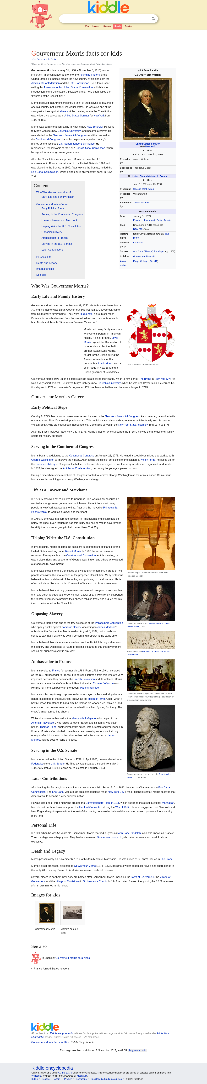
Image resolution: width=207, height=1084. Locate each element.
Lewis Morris (105, 363)
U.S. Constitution (79, 83)
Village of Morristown (68, 881)
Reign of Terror (96, 698)
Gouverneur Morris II (144, 256)
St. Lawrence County (95, 881)
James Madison (106, 627)
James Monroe (141, 202)
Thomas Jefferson (103, 683)
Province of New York (144, 220)
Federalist (138, 242)
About (57, 1079)
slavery (64, 111)
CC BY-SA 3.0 (65, 1072)
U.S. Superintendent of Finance (77, 143)
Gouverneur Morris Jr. (109, 837)
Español (128, 26)
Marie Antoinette (89, 687)
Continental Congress (48, 139)
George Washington (143, 189)
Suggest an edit (137, 1050)
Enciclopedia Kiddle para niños (106, 1079)
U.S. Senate (58, 763)
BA (151, 261)
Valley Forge (148, 459)
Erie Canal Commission (44, 172)
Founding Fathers (90, 74)
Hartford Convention (90, 807)
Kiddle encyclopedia (61, 1033)
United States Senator (148, 143)
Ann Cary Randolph (129, 833)
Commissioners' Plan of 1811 (102, 802)
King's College (140, 261)
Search (153, 18)
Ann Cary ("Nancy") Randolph (148, 251)
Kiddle (35, 1079)
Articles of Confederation (45, 83)
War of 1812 (122, 807)
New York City (95, 126)
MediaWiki (82, 1075)
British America (164, 220)
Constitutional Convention (90, 148)
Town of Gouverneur (142, 877)
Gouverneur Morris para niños (72, 958)
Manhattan (168, 802)
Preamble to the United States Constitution (68, 87)
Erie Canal (58, 792)
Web (87, 26)
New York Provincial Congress (70, 135)
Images (96, 26)
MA (155, 261)
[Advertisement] (103, 39)
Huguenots (86, 314)
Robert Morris (155, 623)
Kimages (107, 26)
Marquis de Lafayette (84, 718)
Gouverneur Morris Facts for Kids (50, 1042)
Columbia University (69, 131)
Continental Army (45, 464)
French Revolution (84, 679)
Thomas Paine (48, 727)
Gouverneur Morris (85, 865)
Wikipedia (36, 1075)
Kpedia (117, 26)
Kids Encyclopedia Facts (44, 59)
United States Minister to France (150, 176)
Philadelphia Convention (109, 623)
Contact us (81, 1079)
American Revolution (43, 722)
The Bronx (145, 378)
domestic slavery (71, 627)
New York (150, 146)
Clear (146, 18)
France (56, 670)
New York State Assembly (133, 424)
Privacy (68, 1079)
